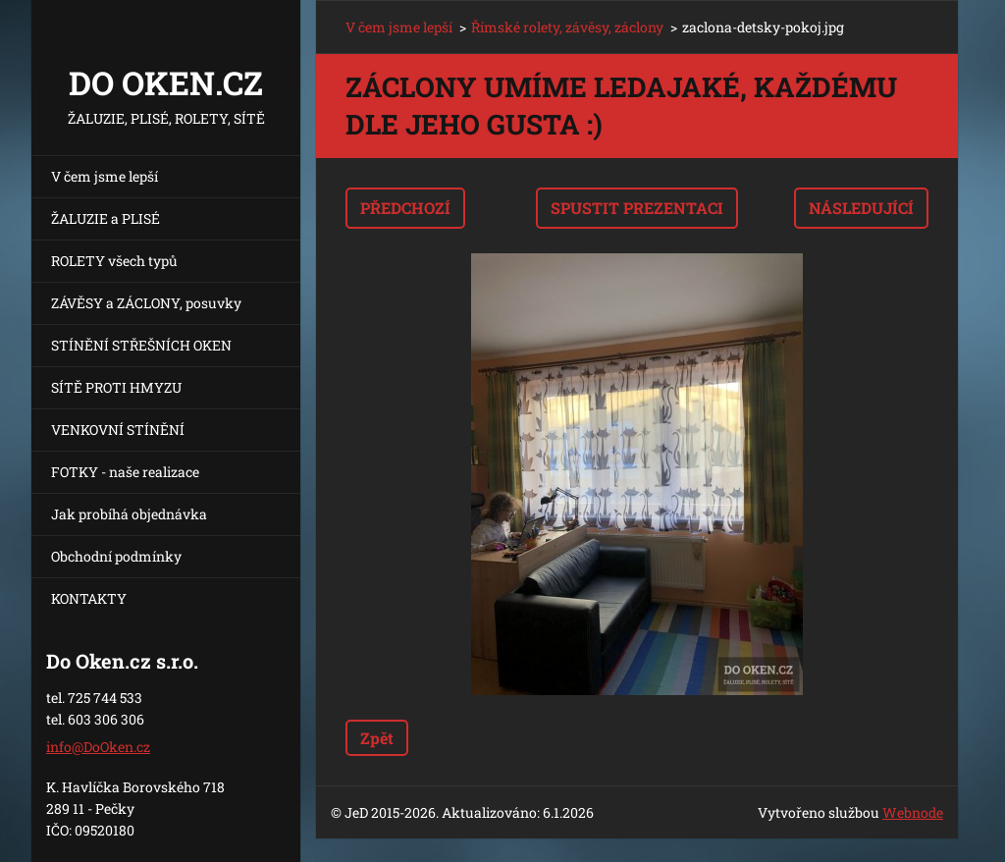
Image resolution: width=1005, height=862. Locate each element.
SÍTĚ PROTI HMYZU (116, 387)
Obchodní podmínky (116, 556)
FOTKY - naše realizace (125, 471)
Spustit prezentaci (637, 207)
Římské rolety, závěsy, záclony (567, 27)
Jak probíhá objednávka (129, 514)
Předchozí (405, 207)
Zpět (377, 737)
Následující (861, 207)
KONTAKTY (89, 598)
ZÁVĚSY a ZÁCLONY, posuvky (146, 303)
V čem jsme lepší (104, 176)
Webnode (912, 812)
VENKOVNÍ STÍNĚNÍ (118, 429)
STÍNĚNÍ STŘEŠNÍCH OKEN (141, 345)
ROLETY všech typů (114, 260)
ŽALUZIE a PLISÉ (105, 218)
